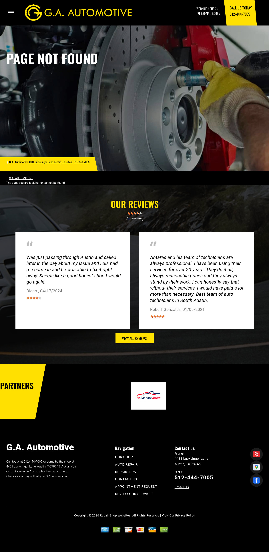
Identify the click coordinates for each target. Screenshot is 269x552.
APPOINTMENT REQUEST (136, 486)
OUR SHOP (124, 457)
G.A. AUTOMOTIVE (21, 178)
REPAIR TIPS (125, 472)
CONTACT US (126, 479)
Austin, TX (156, 252)
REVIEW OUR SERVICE (133, 494)
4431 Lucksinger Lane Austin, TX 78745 (51, 162)
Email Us (182, 487)
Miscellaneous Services (42, 252)
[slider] (134, 213)
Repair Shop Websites (115, 515)
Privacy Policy (185, 515)
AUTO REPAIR (126, 464)
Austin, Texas (73, 252)
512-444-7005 (240, 14)
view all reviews (134, 338)
